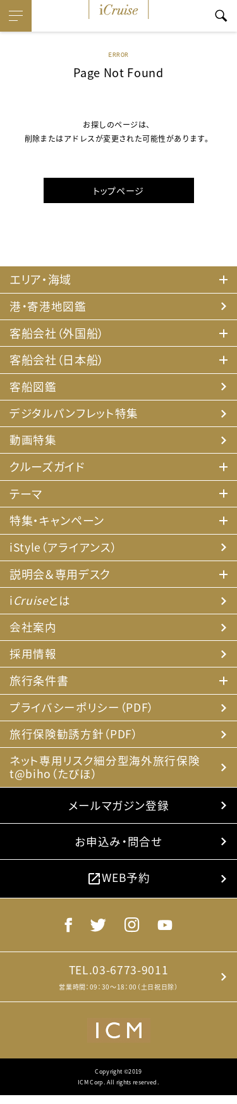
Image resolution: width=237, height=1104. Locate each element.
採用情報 (33, 657)
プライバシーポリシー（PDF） (81, 710)
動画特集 (33, 441)
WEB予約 (118, 884)
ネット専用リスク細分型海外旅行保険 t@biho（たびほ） (104, 771)
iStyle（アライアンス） (63, 548)
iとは (40, 602)
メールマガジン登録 (118, 810)
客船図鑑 (33, 387)
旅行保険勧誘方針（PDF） (73, 737)
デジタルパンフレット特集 (73, 414)
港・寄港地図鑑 (48, 306)
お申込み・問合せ (118, 847)
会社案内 (33, 629)
